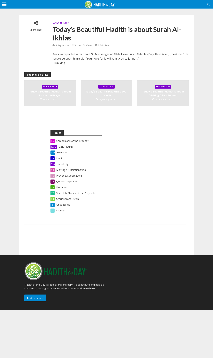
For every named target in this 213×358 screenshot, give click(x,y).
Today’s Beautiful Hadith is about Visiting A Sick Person (163, 93)
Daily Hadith (61, 22)
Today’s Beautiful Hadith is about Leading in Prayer (50, 93)
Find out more (35, 298)
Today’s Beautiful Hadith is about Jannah (106, 93)
